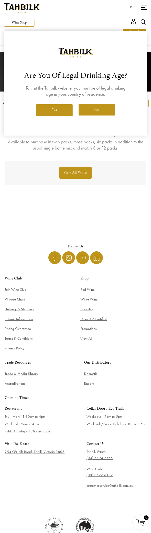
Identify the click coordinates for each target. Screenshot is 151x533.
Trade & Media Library (21, 373)
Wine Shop (19, 22)
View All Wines (75, 172)
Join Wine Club (15, 289)
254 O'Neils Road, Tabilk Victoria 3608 (35, 451)
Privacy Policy (14, 348)
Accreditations (15, 383)
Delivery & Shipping (19, 309)
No (96, 109)
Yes (54, 110)
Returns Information (19, 318)
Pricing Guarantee (18, 328)
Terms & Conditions (18, 338)
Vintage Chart (15, 299)
